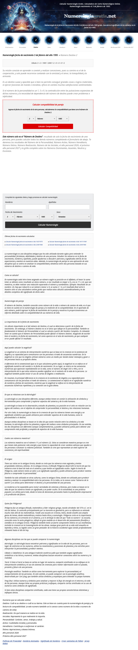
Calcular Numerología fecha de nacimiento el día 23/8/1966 (24, 245)
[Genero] (74, 216)
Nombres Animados (31, 641)
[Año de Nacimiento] (62, 118)
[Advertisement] (25, 173)
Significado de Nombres (50, 641)
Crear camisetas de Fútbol (72, 641)
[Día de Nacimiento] (31, 118)
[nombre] (25, 206)
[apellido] (69, 206)
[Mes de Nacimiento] (45, 118)
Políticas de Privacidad (12, 641)
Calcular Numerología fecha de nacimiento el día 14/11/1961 (68, 242)
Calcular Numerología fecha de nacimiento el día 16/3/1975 (24, 242)
